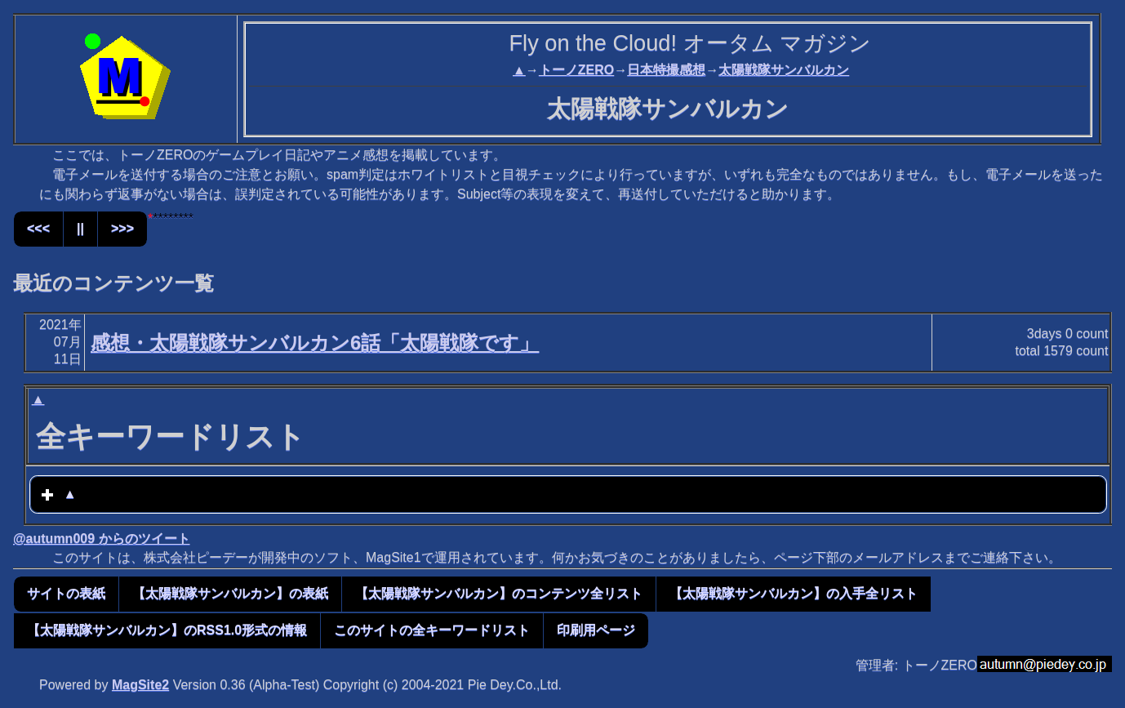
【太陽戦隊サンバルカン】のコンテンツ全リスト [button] (499, 593)
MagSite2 (140, 685)
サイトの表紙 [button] (66, 593)
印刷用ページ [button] (596, 630)
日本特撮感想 (666, 70)
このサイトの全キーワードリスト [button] (432, 630)
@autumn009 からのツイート (101, 538)
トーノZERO (576, 70)
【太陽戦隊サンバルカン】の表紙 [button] (230, 593)
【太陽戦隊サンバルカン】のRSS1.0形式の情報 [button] (167, 630)
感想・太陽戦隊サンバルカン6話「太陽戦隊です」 (315, 343)
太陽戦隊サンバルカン (783, 70)
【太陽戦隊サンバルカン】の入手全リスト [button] (793, 593)
